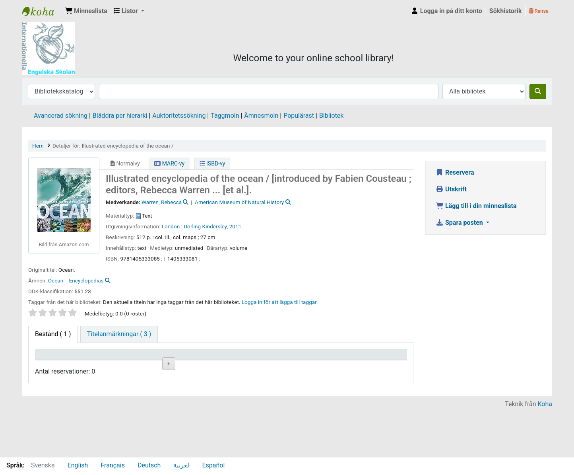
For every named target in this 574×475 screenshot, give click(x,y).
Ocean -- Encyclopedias (76, 280)
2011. (236, 226)
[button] (86, 11)
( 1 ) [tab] (53, 334)
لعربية (181, 465)
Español (213, 465)
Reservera (455, 172)
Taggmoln (225, 115)
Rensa (539, 11)
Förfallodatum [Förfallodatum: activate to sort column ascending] (337, 365)
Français (113, 465)
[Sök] (537, 91)
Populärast (298, 115)
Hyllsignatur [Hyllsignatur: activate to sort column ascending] (194, 365)
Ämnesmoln (261, 115)
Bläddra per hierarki (120, 115)
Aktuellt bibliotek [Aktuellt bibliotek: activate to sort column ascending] (98, 361)
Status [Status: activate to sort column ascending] (280, 365)
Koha (545, 452)
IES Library (42, 11)
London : (172, 226)
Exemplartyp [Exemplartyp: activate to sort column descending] (56, 365)
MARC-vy (169, 163)
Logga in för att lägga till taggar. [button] (280, 302)
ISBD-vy (212, 163)
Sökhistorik (505, 11)
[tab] (119, 334)
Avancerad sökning (60, 115)
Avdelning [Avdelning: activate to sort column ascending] (146, 365)
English (78, 465)
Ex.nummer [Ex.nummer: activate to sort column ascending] (240, 365)
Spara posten (460, 222)
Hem (38, 145)
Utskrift (451, 189)
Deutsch (149, 465)
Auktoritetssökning (179, 115)
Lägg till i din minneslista (476, 206)
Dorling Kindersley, (206, 226)
